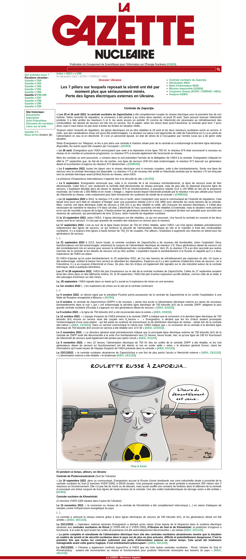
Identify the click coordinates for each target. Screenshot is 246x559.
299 (44, 95)
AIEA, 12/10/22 (81, 325)
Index (59, 73)
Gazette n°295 (33, 103)
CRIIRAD (133, 164)
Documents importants (33, 116)
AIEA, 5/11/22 (166, 348)
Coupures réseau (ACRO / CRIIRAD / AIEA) (195, 91)
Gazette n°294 (33, 106)
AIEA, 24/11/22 (126, 355)
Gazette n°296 (33, 100)
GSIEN (171, 64)
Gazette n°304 (33, 80)
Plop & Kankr (139, 466)
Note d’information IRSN (184, 85)
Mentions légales (130, 557)
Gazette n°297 (33, 97)
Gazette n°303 (33, 83)
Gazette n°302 (33, 86)
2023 (69, 73)
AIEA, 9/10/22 (163, 312)
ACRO (126, 146)
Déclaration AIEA (179, 82)
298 (39, 95)
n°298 (78, 73)
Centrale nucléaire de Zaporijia (187, 80)
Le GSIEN (112, 557)
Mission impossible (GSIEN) (186, 88)
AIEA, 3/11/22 (148, 338)
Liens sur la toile (36, 126)
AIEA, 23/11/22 (211, 352)
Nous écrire (32, 134)
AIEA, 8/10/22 (165, 307)
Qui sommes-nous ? (37, 75)
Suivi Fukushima (36, 120)
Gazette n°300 (33, 92)
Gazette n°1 (31, 132)
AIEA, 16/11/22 (76, 520)
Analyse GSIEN (178, 94)
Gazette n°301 (33, 89)
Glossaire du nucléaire (39, 123)
